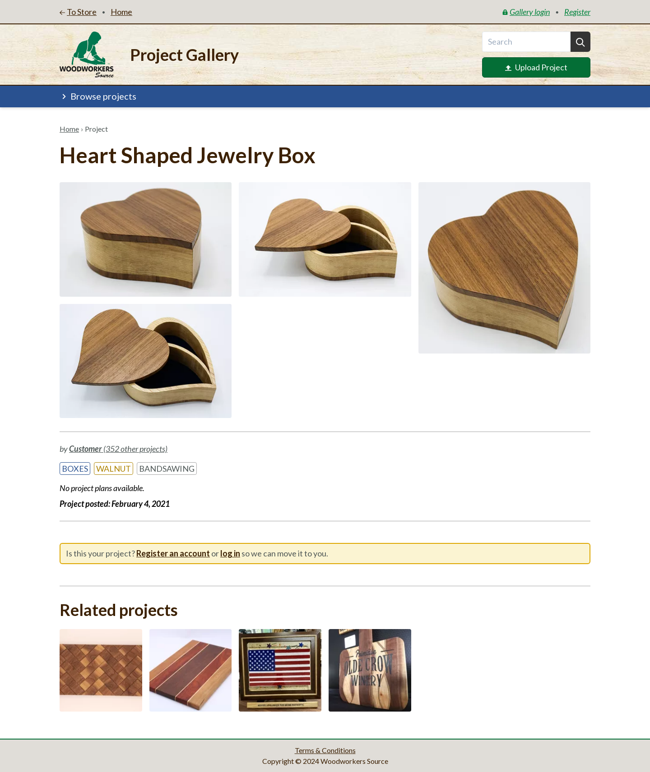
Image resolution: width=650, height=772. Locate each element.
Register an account (173, 553)
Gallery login (526, 12)
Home (69, 128)
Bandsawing (167, 468)
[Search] (580, 42)
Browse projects (98, 96)
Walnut (113, 468)
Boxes (75, 468)
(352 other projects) (118, 449)
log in (230, 553)
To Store (78, 12)
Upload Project (536, 67)
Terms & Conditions (325, 750)
